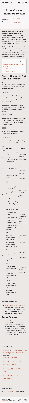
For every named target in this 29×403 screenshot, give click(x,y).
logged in (11, 391)
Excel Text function (10, 321)
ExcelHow (7, 2)
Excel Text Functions (17, 22)
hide (19, 61)
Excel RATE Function (9, 357)
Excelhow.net (4, 400)
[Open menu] (15, 2)
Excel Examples (16, 18)
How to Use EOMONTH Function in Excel (14, 370)
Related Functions (10, 71)
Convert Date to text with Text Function (15, 305)
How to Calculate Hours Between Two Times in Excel (14, 363)
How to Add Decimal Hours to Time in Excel (13, 377)
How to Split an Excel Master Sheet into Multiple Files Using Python (14, 351)
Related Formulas (10, 69)
